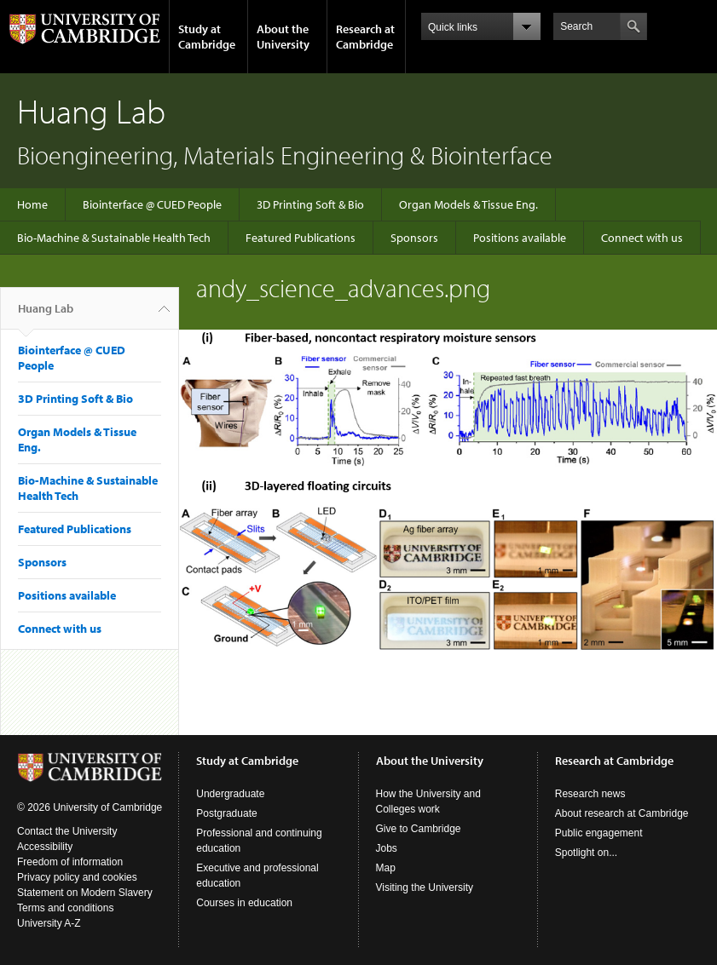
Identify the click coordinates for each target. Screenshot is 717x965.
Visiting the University (425, 887)
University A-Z (49, 923)
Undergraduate (230, 794)
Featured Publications (301, 237)
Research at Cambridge (365, 36)
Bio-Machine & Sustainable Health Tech (114, 237)
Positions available (519, 237)
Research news (590, 794)
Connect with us (642, 237)
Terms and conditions (65, 908)
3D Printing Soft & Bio (310, 204)
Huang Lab (45, 315)
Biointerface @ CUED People (152, 204)
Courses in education (244, 903)
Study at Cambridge (206, 36)
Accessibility (44, 847)
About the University (283, 36)
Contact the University (67, 831)
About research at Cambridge (622, 813)
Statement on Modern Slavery (85, 893)
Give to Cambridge (418, 829)
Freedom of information (70, 862)
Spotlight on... (586, 853)
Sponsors (414, 237)
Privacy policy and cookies (77, 877)
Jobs (386, 848)
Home (32, 204)
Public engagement (599, 833)
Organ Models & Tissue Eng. (468, 204)
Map (386, 868)
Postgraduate (226, 813)
